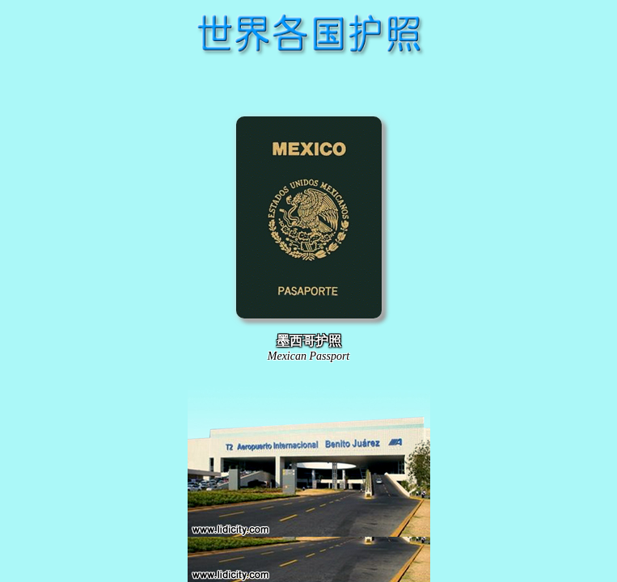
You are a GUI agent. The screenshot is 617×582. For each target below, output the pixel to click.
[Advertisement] (309, 84)
